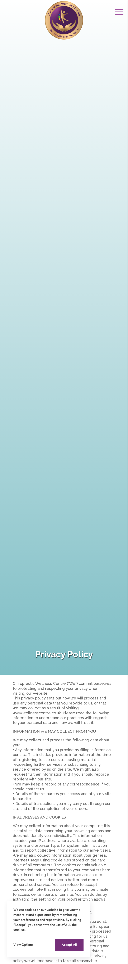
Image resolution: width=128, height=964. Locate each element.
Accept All (69, 944)
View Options (23, 944)
